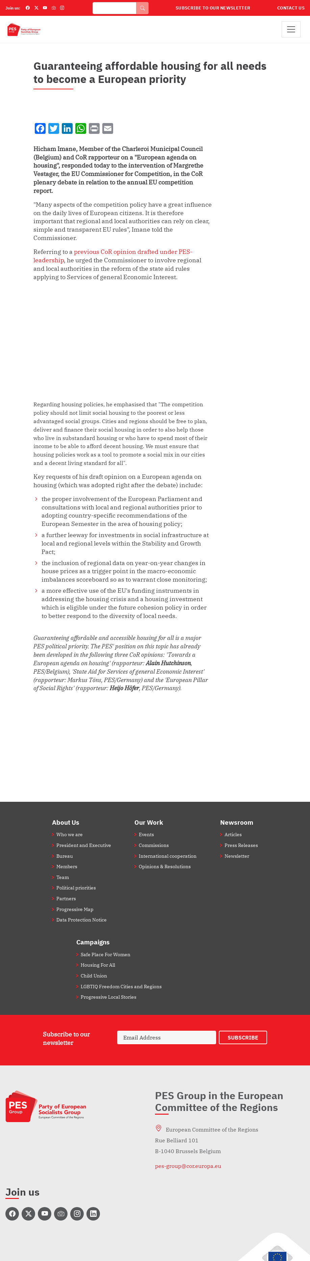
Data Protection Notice (81, 919)
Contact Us (291, 8)
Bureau (64, 856)
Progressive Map (75, 909)
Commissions (154, 845)
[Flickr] (53, 8)
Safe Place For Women (105, 954)
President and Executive (83, 845)
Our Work (148, 822)
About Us (65, 822)
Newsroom (236, 822)
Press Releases (241, 845)
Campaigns (93, 942)
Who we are (69, 834)
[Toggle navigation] (291, 29)
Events (146, 834)
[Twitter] (36, 8)
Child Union (94, 975)
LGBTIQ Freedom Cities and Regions (121, 986)
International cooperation (168, 856)
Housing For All (98, 965)
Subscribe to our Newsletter (213, 8)
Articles (233, 834)
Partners (66, 898)
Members (66, 866)
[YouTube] (45, 8)
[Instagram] (62, 8)
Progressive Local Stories (108, 997)
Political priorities (76, 887)
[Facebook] (27, 8)
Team (62, 877)
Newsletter (237, 856)
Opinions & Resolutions (165, 866)
